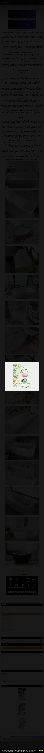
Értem (41, 750)
